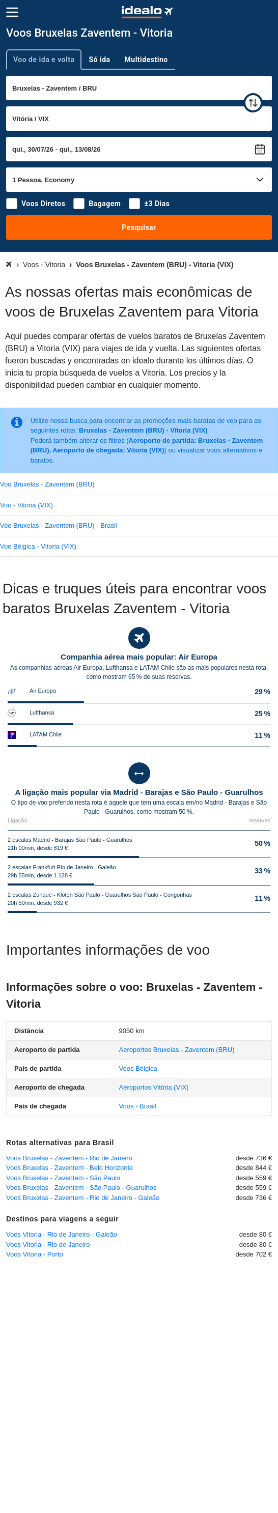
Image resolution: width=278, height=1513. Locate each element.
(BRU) (177, 1049)
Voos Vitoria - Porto (34, 1254)
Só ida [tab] (99, 59)
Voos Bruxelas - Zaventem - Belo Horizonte (69, 1168)
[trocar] (253, 102)
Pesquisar (139, 227)
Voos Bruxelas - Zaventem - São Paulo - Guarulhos (81, 1187)
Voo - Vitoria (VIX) (26, 505)
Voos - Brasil (137, 1106)
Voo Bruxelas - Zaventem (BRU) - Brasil (58, 525)
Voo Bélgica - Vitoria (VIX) (38, 546)
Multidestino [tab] (146, 59)
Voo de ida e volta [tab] (43, 59)
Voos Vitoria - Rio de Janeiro (48, 1244)
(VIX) (154, 1087)
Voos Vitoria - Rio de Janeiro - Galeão (61, 1234)
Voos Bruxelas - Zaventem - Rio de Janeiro (69, 1158)
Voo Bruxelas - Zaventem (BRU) (47, 484)
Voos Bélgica (138, 1068)
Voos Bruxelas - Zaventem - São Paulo (63, 1178)
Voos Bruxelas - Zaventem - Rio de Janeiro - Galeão (82, 1198)
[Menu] (12, 12)
